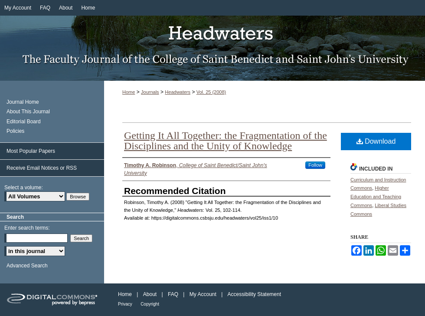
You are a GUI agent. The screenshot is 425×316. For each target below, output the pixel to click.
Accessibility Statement (254, 294)
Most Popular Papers (31, 151)
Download (376, 141)
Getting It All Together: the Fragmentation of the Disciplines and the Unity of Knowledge (225, 140)
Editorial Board (24, 121)
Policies (15, 131)
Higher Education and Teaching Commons (375, 196)
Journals (150, 92)
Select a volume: (23, 187)
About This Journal (28, 112)
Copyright (150, 304)
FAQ (173, 294)
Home (128, 92)
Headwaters (212, 48)
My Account (203, 294)
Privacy (125, 304)
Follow (315, 165)
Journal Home (23, 102)
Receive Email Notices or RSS (42, 168)
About (150, 294)
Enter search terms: (27, 228)
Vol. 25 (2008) (211, 92)
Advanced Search (27, 266)
